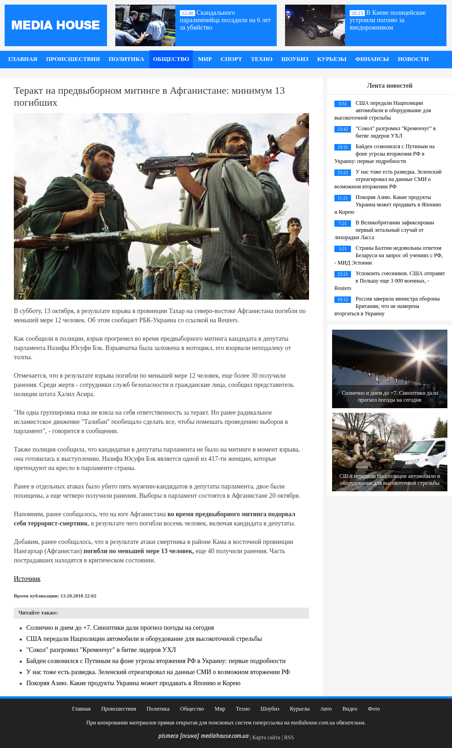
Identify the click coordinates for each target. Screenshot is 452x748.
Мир (205, 58)
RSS (289, 737)
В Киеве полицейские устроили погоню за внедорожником (388, 20)
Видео (350, 709)
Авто (326, 709)
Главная (22, 58)
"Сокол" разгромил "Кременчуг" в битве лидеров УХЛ (101, 649)
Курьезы (332, 58)
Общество (171, 58)
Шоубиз (295, 58)
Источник (27, 578)
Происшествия (73, 58)
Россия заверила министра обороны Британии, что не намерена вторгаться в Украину (387, 306)
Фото (374, 709)
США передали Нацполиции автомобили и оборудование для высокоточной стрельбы (144, 638)
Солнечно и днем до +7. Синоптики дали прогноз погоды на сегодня (120, 627)
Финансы (372, 58)
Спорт (231, 58)
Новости (413, 58)
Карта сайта (266, 737)
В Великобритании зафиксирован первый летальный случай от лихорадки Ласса (384, 230)
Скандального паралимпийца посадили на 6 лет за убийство (225, 20)
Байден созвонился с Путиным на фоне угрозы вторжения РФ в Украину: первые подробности (155, 661)
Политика (126, 58)
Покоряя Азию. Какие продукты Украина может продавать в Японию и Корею (133, 683)
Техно (262, 58)
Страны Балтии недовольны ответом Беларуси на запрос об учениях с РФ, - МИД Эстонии (388, 255)
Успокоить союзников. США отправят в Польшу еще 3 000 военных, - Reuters (389, 280)
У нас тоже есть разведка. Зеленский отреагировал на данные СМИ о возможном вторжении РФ (158, 672)
